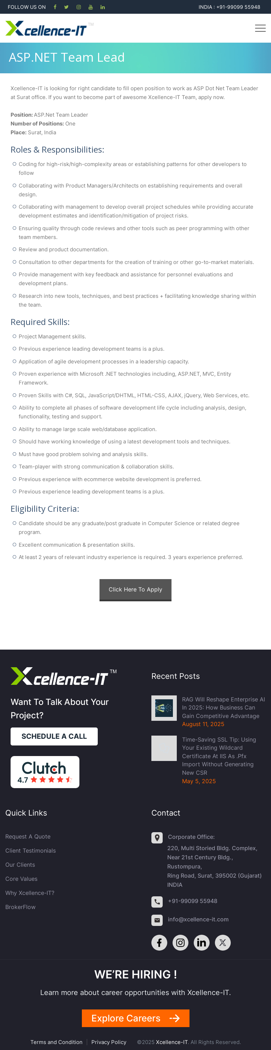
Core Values (21, 878)
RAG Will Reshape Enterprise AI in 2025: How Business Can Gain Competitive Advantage (223, 707)
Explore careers (126, 1018)
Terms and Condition (56, 1042)
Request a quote (27, 836)
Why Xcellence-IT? (29, 892)
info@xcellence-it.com (198, 919)
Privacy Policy (108, 1042)
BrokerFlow (20, 906)
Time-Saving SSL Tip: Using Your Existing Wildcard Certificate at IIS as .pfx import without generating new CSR (219, 756)
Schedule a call (54, 736)
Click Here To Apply (135, 589)
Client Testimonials (30, 850)
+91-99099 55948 (192, 900)
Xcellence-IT (172, 1042)
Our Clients (20, 864)
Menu (260, 28)
